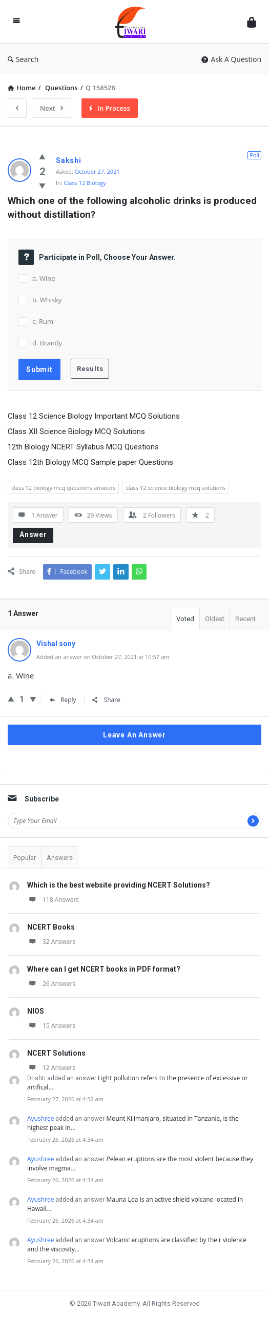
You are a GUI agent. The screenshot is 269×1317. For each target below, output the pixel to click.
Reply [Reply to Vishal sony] (63, 699)
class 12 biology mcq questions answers (63, 487)
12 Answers (51, 1067)
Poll (254, 155)
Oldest (214, 619)
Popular (24, 857)
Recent (245, 619)
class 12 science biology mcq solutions (175, 487)
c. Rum (42, 321)
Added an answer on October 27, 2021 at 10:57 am (102, 657)
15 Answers (51, 1025)
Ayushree (40, 1118)
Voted (185, 619)
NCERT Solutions (56, 1053)
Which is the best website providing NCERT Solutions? (118, 885)
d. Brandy (47, 342)
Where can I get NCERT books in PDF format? (103, 969)
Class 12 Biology (85, 183)
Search (23, 59)
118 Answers (53, 899)
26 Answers (51, 983)
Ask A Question (231, 59)
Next (51, 108)
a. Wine (43, 278)
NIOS (35, 1011)
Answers (60, 857)
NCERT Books (51, 927)
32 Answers (51, 941)
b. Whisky (47, 299)
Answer (33, 534)
